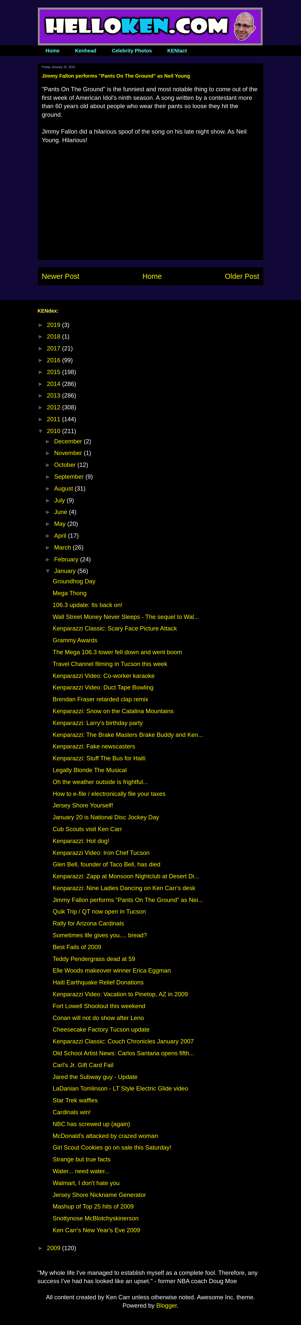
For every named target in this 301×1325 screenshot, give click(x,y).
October (65, 464)
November (69, 452)
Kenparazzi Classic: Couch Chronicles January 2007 (123, 1041)
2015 (54, 372)
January (65, 570)
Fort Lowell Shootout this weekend (99, 1006)
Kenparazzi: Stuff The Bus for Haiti (99, 758)
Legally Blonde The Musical (90, 770)
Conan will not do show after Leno (98, 1017)
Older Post (242, 276)
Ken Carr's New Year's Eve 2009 (96, 1230)
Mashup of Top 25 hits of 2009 (93, 1206)
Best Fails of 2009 (77, 947)
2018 (54, 336)
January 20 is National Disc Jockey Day (106, 817)
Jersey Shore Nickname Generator (99, 1194)
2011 (54, 419)
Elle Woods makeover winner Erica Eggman (112, 970)
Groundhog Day (74, 581)
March (63, 547)
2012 (54, 407)
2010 (54, 431)
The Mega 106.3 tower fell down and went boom (117, 652)
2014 (54, 383)
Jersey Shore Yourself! (83, 805)
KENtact (177, 50)
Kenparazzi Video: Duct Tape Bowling (103, 687)
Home (53, 50)
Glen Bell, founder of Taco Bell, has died (106, 864)
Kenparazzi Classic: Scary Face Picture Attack (115, 628)
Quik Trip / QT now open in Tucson (99, 911)
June (61, 511)
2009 (54, 1248)
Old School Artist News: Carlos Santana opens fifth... (123, 1053)
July (60, 500)
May (60, 523)
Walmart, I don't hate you (86, 1183)
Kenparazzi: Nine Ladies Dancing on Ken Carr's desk (124, 888)
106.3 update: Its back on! (87, 604)
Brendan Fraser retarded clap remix (100, 699)
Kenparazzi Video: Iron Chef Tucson (101, 852)
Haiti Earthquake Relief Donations (98, 982)
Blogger (166, 1305)
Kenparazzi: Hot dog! (81, 840)
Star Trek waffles (75, 1100)
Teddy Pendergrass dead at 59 (94, 958)
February (67, 559)
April (61, 535)
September (69, 476)
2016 (54, 360)
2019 (54, 324)
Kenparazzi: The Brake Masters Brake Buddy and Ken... (128, 734)
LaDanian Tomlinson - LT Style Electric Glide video (120, 1088)
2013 (54, 395)
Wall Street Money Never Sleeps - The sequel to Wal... (126, 616)
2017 (54, 348)
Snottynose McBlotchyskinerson (95, 1218)
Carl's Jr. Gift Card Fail (83, 1065)
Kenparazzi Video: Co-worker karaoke (104, 675)
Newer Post (61, 276)
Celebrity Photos (132, 50)
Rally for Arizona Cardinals (88, 923)
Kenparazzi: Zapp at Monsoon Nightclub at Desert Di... (126, 876)
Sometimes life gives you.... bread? (100, 935)
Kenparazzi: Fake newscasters (94, 746)
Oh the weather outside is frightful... (100, 781)
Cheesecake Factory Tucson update (101, 1029)
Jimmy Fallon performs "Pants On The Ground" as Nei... (128, 899)
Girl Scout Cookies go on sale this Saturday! (112, 1147)
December (69, 441)
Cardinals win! (72, 1112)
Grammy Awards (75, 640)
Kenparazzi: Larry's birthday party (98, 722)
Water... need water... (81, 1171)
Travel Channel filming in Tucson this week (110, 663)
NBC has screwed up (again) (91, 1124)
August (64, 488)
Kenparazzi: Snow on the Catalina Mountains (113, 711)
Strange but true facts (81, 1159)
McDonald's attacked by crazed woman (105, 1135)
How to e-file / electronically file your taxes (109, 793)
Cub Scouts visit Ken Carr (87, 829)
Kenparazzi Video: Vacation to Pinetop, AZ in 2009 (120, 994)
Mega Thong (69, 593)
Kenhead (85, 50)
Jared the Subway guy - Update (95, 1076)
